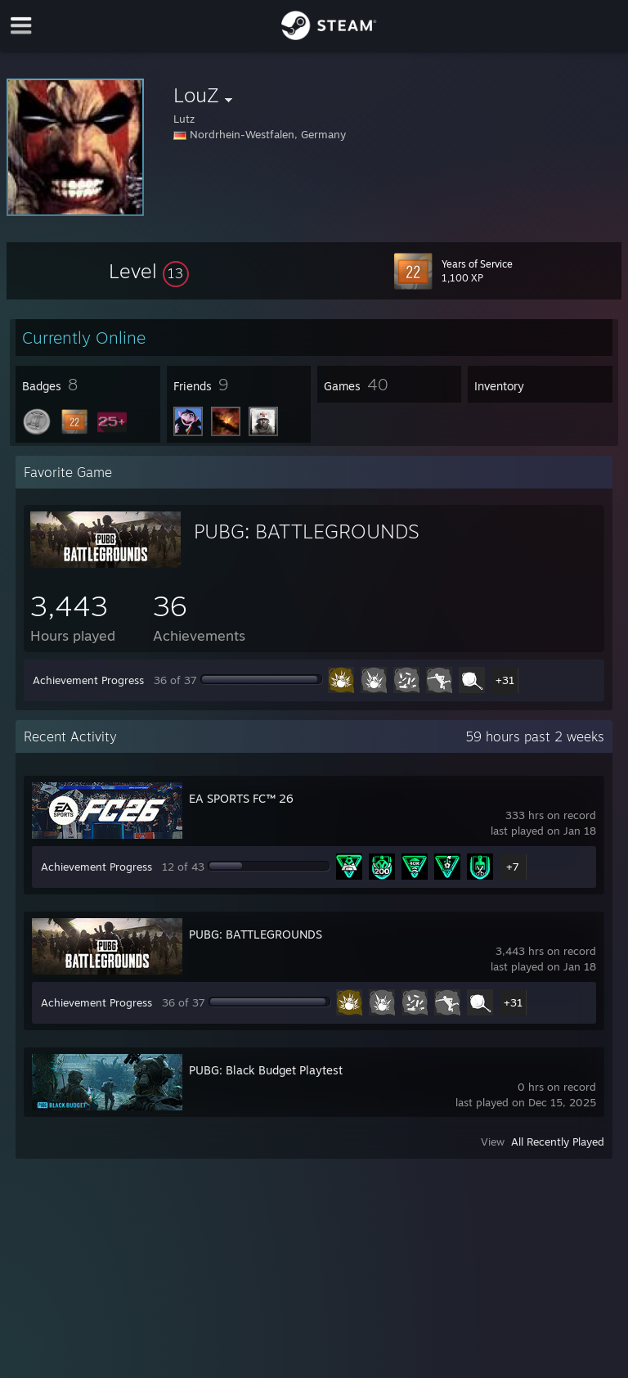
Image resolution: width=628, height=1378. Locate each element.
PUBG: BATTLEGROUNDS (306, 531)
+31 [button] (505, 680)
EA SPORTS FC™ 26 (241, 798)
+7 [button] (512, 866)
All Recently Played (557, 1141)
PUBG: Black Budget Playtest (266, 1070)
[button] (149, 270)
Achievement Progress (88, 680)
